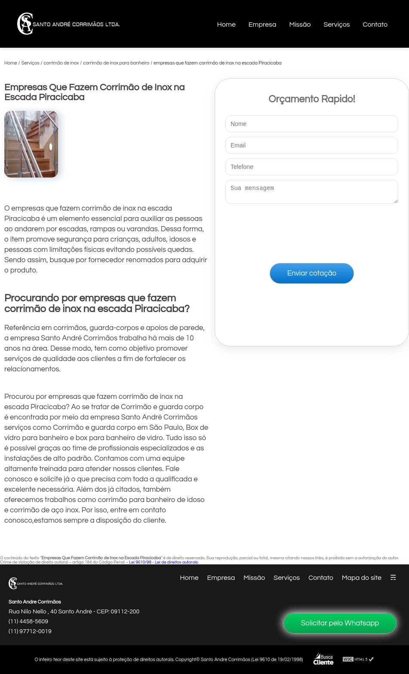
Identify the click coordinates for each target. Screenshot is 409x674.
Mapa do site (361, 577)
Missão (300, 24)
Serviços (337, 24)
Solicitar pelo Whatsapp (340, 623)
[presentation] (311, 231)
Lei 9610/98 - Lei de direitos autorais (163, 562)
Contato (375, 24)
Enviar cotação (311, 276)
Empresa (263, 24)
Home (226, 24)
